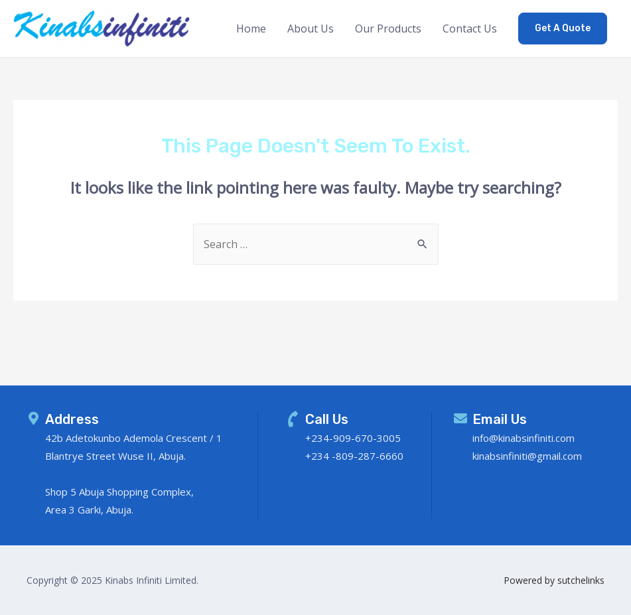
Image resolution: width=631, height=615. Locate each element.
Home (251, 28)
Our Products (388, 28)
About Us (310, 28)
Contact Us (470, 28)
